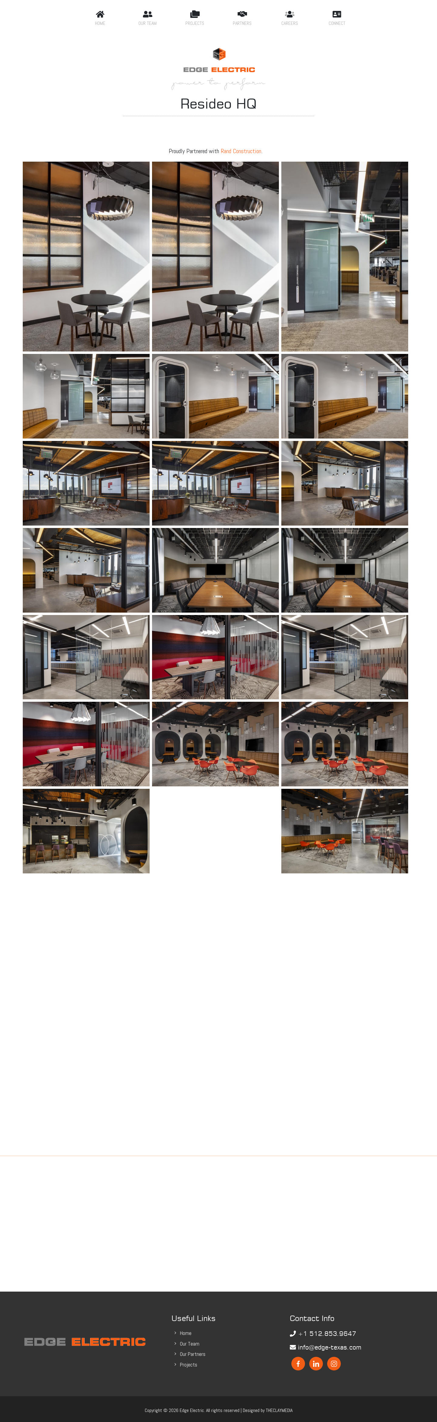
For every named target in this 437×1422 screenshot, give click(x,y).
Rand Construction (241, 148)
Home (185, 1330)
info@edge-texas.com (325, 1345)
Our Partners (192, 1351)
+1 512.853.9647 (323, 1331)
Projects (188, 1361)
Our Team (189, 1340)
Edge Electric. (192, 1407)
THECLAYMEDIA (279, 1407)
